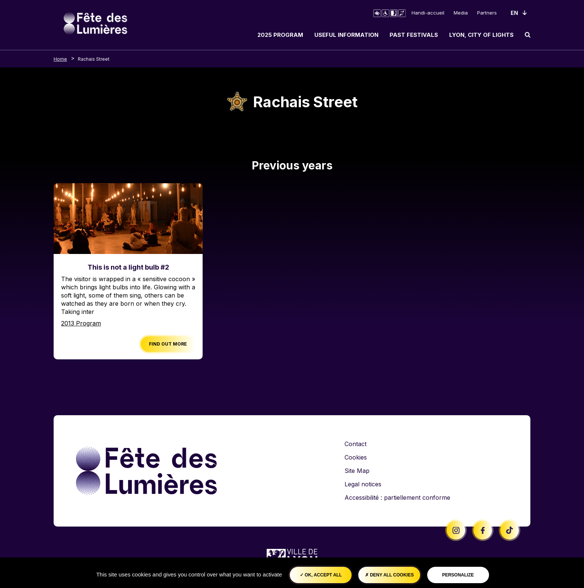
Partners (487, 13)
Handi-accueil (428, 13)
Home (60, 59)
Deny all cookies (389, 575)
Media (461, 13)
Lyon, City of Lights (481, 34)
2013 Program (81, 323)
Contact (355, 444)
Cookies (356, 457)
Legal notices (363, 484)
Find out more (168, 344)
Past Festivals (414, 34)
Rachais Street (94, 59)
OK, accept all (321, 575)
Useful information (346, 34)
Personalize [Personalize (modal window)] (458, 575)
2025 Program (280, 34)
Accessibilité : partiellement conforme (397, 497)
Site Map (357, 470)
